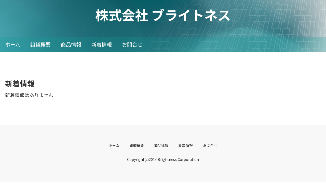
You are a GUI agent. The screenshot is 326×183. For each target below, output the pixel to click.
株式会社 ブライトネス (163, 14)
